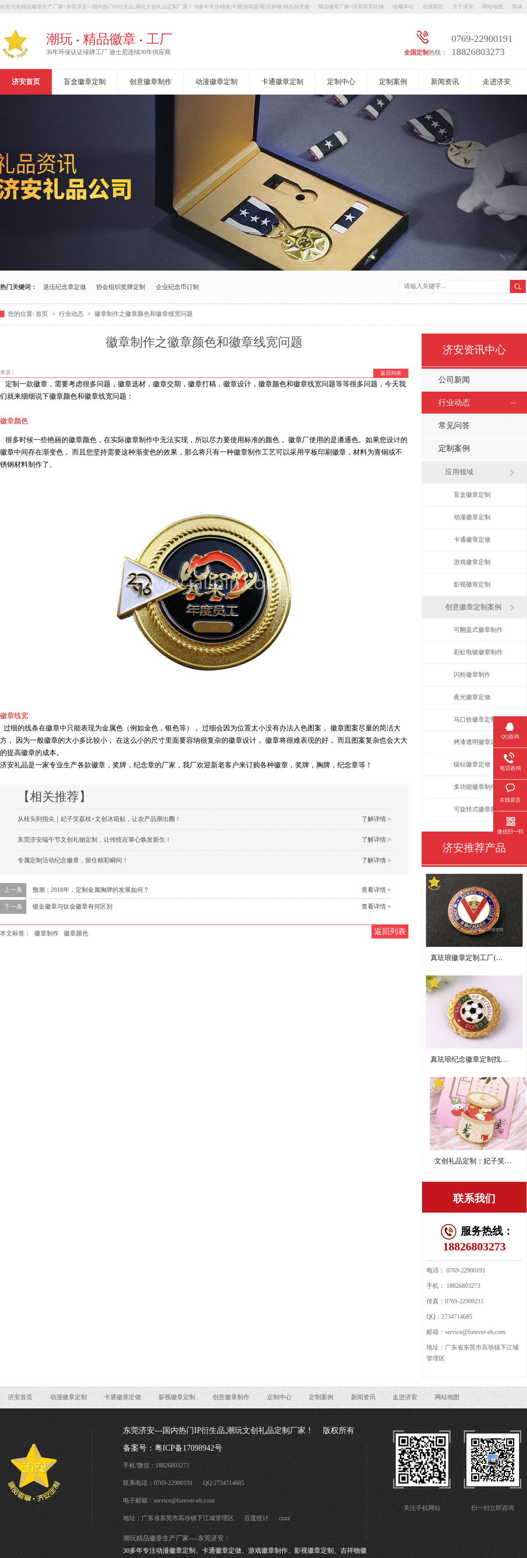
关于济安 (462, 7)
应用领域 (459, 472)
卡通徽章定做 (472, 539)
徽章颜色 (76, 933)
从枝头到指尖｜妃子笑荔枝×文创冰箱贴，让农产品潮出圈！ (99, 819)
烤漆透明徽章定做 (478, 742)
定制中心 (341, 81)
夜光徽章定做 (472, 697)
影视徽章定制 (472, 584)
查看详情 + (376, 890)
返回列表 (390, 373)
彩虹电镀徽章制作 (478, 652)
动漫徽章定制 (216, 81)
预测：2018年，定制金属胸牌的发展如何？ (90, 890)
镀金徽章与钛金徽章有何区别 (72, 906)
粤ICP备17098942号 (188, 1448)
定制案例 (393, 81)
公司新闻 (454, 379)
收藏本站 (403, 7)
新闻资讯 (445, 81)
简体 (517, 7)
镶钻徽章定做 (472, 764)
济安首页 (26, 81)
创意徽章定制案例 (473, 607)
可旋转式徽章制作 (478, 809)
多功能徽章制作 (475, 787)
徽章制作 (46, 933)
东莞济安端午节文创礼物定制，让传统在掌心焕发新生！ (94, 839)
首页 (43, 314)
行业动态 (72, 314)
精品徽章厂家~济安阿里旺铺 (351, 7)
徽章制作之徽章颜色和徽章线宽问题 (143, 314)
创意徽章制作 (151, 81)
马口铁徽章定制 (475, 719)
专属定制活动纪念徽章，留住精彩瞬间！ (73, 860)
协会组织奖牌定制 (120, 287)
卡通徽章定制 (282, 81)
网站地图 (492, 7)
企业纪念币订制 (177, 287)
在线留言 (433, 7)
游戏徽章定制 (472, 562)
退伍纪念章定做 (64, 287)
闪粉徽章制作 (472, 674)
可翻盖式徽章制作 (478, 630)
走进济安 (497, 81)
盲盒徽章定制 (85, 81)
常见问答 (454, 425)
